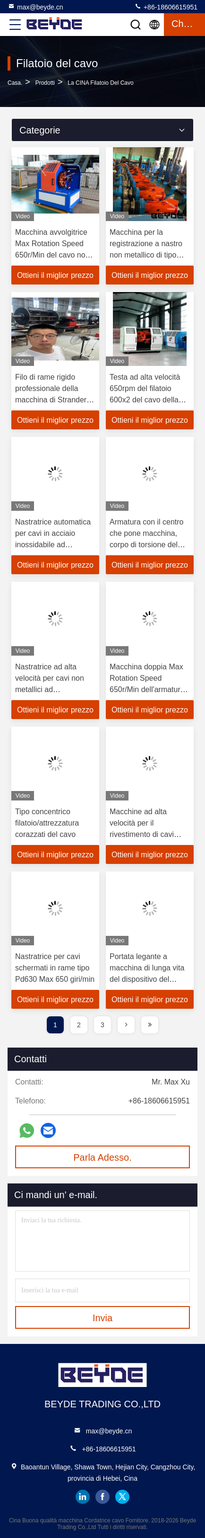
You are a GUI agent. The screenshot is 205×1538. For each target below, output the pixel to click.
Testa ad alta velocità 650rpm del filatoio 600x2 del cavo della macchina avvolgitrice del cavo (146, 400)
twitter (122, 1497)
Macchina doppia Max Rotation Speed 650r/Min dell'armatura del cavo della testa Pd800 (147, 689)
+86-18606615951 (165, 6)
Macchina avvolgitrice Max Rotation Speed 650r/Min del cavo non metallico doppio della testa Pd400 (52, 255)
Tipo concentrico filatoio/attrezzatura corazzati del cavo (47, 823)
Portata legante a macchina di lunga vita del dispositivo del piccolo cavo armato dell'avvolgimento (147, 979)
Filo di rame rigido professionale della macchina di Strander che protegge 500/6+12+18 (50, 400)
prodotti (45, 83)
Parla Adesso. (102, 1157)
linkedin (83, 1497)
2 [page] (79, 1025)
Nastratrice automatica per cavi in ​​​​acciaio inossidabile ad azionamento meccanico (53, 544)
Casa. (15, 83)
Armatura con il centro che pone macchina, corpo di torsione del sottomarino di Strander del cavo (149, 544)
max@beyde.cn (35, 6)
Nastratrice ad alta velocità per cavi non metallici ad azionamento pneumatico (49, 689)
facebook (102, 1497)
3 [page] (102, 1025)
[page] (126, 1024)
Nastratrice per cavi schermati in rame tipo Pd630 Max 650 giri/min (54, 967)
